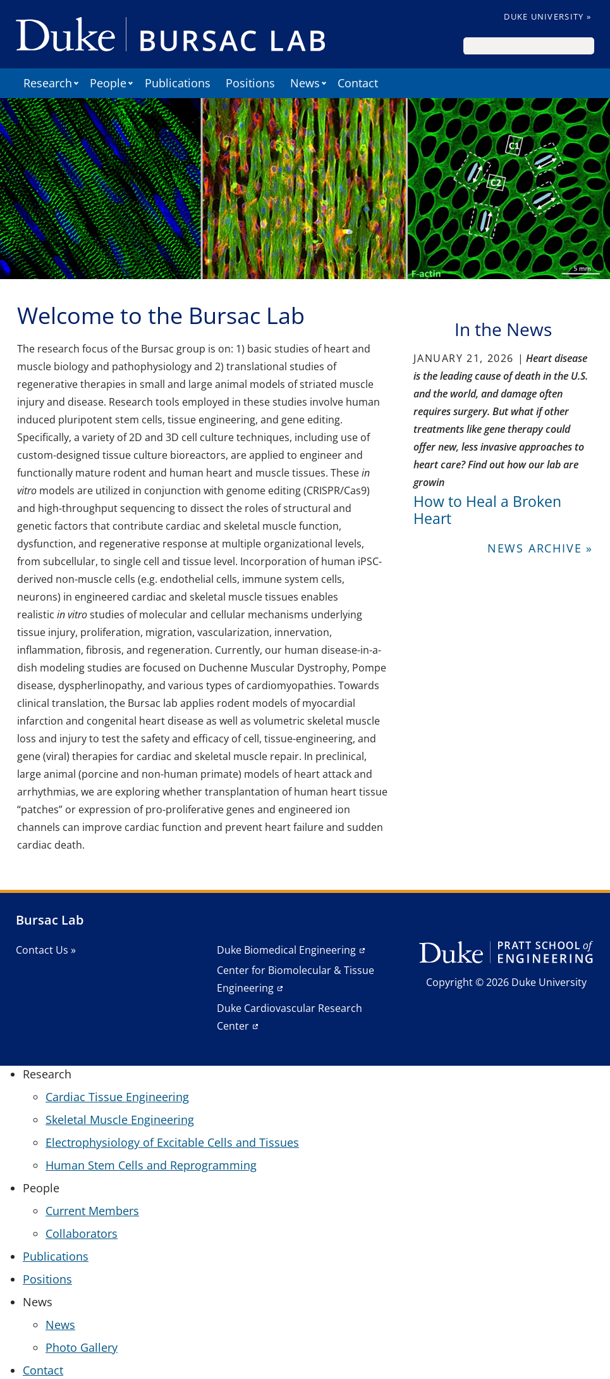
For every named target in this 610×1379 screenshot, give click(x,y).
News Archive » (540, 548)
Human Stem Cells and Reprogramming (151, 1165)
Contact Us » (46, 950)
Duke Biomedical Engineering (286, 950)
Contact (358, 82)
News (60, 1324)
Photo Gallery (82, 1347)
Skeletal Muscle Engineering (120, 1119)
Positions (250, 82)
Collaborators (82, 1233)
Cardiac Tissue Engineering (117, 1096)
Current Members (92, 1210)
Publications (177, 82)
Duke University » (547, 16)
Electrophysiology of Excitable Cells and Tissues (172, 1142)
